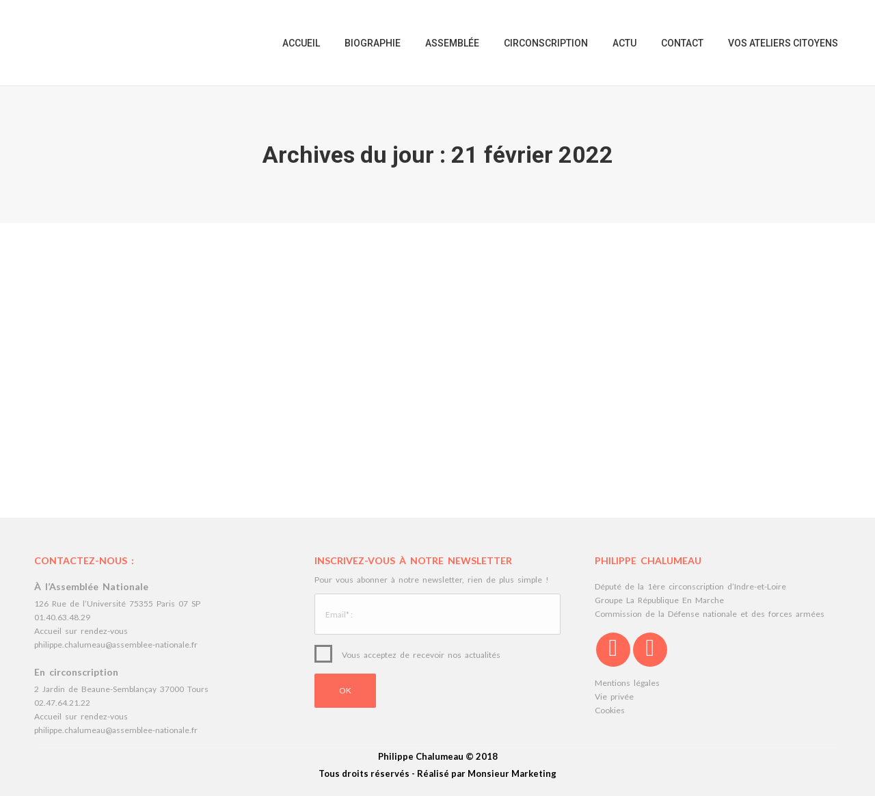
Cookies (610, 710)
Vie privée (614, 696)
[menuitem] (301, 42)
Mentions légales (627, 683)
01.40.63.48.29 (62, 617)
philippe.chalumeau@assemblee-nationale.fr (116, 644)
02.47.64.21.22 (62, 703)
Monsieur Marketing (512, 773)
